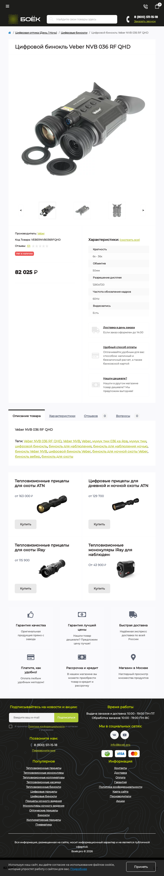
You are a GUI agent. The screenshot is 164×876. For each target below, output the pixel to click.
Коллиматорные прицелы (43, 819)
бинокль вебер (27, 456)
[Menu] (7, 6)
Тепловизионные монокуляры (43, 772)
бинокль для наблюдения (70, 446)
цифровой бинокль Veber (69, 451)
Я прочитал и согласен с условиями (46, 728)
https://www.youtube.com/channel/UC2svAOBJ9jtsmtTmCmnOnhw (125, 735)
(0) (28, 245)
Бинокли (44, 815)
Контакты (120, 768)
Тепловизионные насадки (43, 782)
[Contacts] (145, 6)
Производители (120, 796)
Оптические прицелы (43, 810)
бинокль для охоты (57, 456)
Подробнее (78, 869)
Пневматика (43, 824)
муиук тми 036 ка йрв (110, 441)
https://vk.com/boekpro (114, 735)
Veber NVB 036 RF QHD (43, 441)
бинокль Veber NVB (31, 451)
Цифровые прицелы (43, 791)
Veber (41, 233)
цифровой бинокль (31, 446)
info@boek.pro (120, 744)
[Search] (51, 19)
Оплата (120, 777)
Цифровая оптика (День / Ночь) (36, 32)
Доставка (120, 772)
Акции (120, 801)
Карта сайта (120, 791)
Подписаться (66, 717)
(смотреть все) (130, 239)
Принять (141, 867)
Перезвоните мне (43, 750)
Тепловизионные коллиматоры (43, 777)
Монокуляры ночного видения (43, 805)
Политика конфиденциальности (46, 726)
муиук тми (137, 441)
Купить (25, 524)
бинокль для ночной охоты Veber (120, 451)
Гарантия (120, 782)
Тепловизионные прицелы (43, 768)
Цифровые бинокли (74, 32)
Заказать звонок (145, 21)
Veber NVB (71, 441)
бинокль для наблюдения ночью (120, 446)
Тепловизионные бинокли (43, 786)
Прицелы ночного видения (43, 801)
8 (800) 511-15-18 (146, 17)
